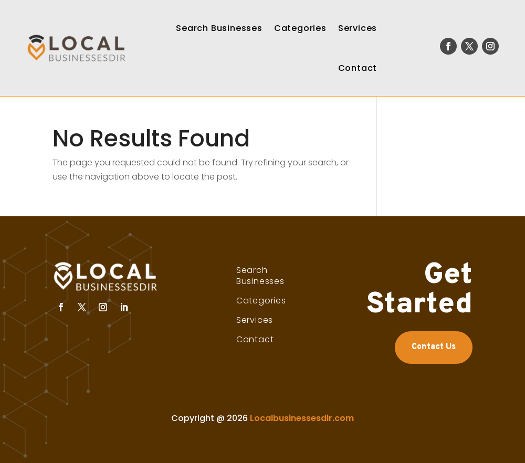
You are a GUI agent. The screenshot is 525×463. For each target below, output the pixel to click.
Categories (300, 28)
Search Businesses (219, 28)
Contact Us (434, 347)
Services (357, 28)
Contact (357, 68)
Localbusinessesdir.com (302, 418)
